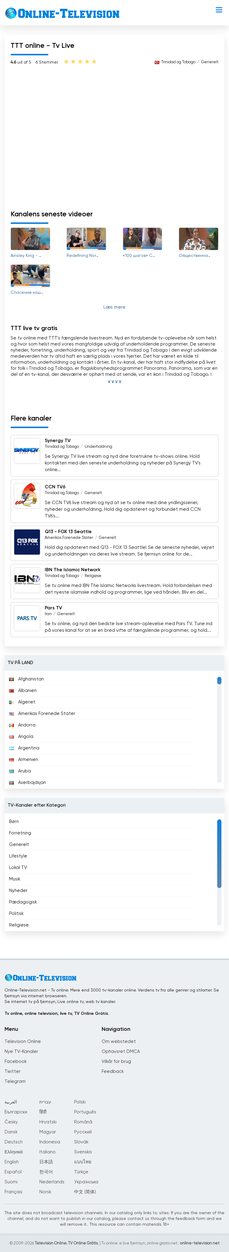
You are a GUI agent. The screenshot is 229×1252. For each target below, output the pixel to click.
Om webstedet (119, 1041)
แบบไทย (82, 1162)
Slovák (81, 1142)
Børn (14, 821)
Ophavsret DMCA (121, 1051)
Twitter (13, 1071)
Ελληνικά (14, 1152)
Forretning (20, 833)
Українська (86, 1182)
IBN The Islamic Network (72, 570)
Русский (83, 1132)
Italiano (47, 1152)
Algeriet (22, 702)
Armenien (23, 759)
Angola (21, 736)
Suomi (11, 1182)
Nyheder (18, 890)
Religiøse (93, 576)
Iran (48, 614)
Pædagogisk (23, 902)
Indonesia (49, 1142)
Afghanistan (26, 679)
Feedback (113, 1071)
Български (16, 1112)
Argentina (24, 748)
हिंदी (43, 1112)
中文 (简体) (85, 1192)
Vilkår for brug (116, 1061)
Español (13, 1172)
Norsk (45, 1192)
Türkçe (81, 1172)
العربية (11, 1102)
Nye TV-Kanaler (21, 1051)
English (12, 1162)
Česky (11, 1122)
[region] (114, 730)
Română (83, 1122)
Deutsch (14, 1142)
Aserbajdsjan (27, 782)
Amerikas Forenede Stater (69, 538)
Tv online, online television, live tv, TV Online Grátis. (57, 1013)
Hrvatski (48, 1122)
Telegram (15, 1081)
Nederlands (51, 1182)
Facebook (16, 1061)
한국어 (46, 1172)
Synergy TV (57, 440)
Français (13, 1192)
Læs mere (114, 307)
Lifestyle (18, 856)
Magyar (47, 1132)
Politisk (16, 913)
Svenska (83, 1152)
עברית (45, 1102)
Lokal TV (18, 867)
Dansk (11, 1132)
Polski (80, 1102)
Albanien (23, 690)
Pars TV (53, 608)
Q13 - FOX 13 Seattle (68, 531)
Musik (14, 879)
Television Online (23, 1041)
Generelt (209, 62)
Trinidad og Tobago (178, 62)
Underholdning (98, 447)
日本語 (46, 1162)
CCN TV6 (55, 487)
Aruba (20, 771)
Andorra (22, 725)
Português (85, 1112)
